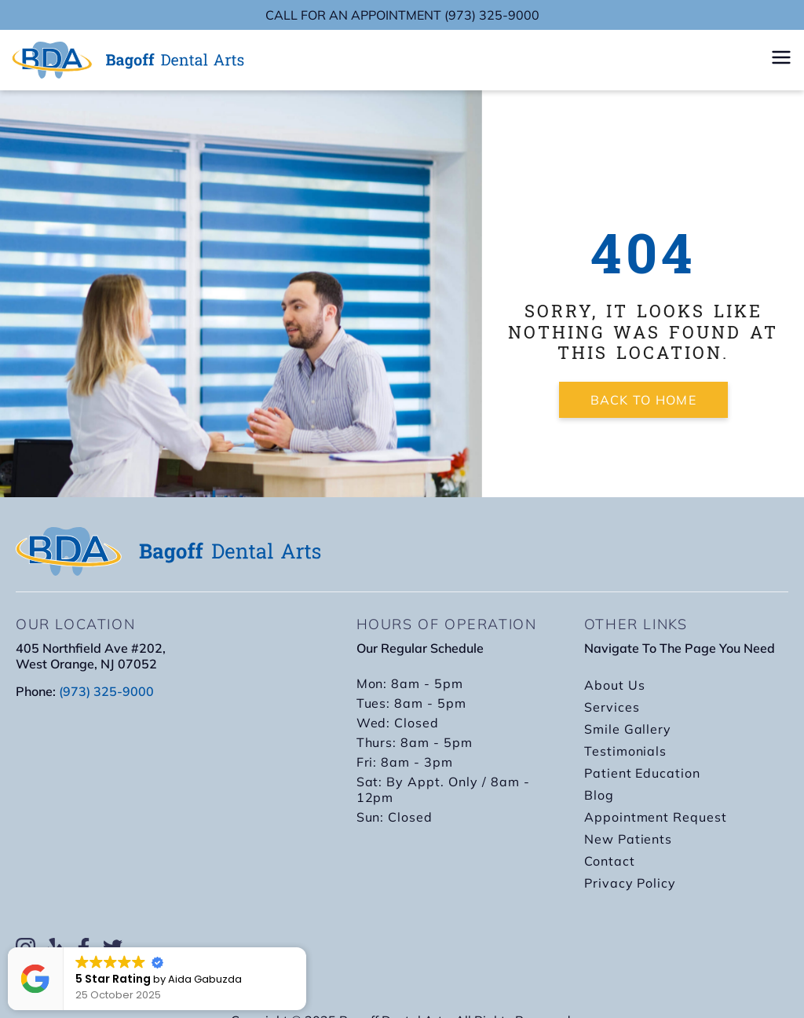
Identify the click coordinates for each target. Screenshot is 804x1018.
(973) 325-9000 (106, 691)
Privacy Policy (630, 883)
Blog (599, 795)
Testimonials (625, 751)
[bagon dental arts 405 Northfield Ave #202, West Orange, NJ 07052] (170, 816)
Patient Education (642, 773)
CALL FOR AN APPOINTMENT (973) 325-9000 (402, 15)
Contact (609, 861)
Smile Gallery (627, 729)
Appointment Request (655, 817)
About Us (614, 685)
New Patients (628, 839)
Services (612, 707)
